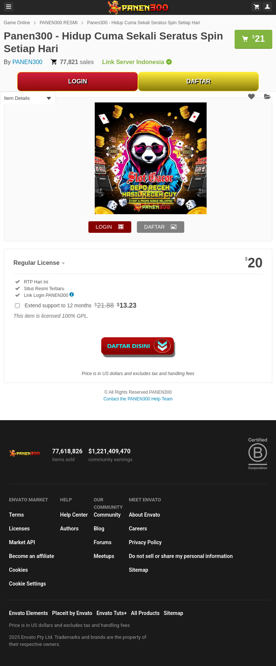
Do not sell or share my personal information (181, 556)
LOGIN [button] (104, 227)
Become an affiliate (31, 556)
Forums (103, 542)
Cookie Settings (27, 584)
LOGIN (77, 81)
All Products (145, 613)
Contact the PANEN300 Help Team (138, 399)
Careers (138, 529)
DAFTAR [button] (154, 227)
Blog (99, 529)
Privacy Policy (145, 542)
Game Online (17, 22)
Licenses (19, 529)
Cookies (18, 570)
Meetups (104, 556)
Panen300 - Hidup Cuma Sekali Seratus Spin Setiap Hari (143, 22)
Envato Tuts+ (112, 613)
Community (107, 515)
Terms (16, 515)
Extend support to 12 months (81, 305)
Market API (22, 542)
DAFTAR (198, 81)
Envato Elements (28, 613)
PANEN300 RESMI (59, 22)
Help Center (74, 515)
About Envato (144, 515)
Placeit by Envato (72, 613)
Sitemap (138, 570)
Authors (69, 529)
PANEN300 (27, 62)
